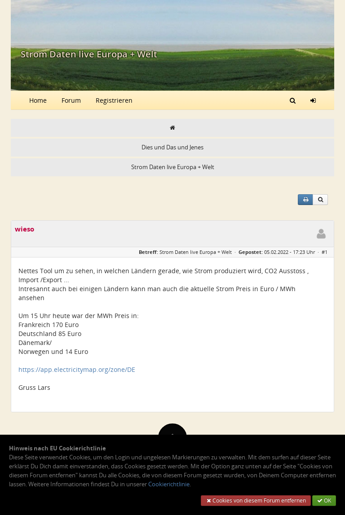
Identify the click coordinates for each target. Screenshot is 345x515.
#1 (324, 252)
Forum (71, 100)
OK (324, 500)
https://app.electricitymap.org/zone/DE (76, 369)
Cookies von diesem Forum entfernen (256, 500)
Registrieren (114, 100)
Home (38, 100)
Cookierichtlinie (169, 484)
